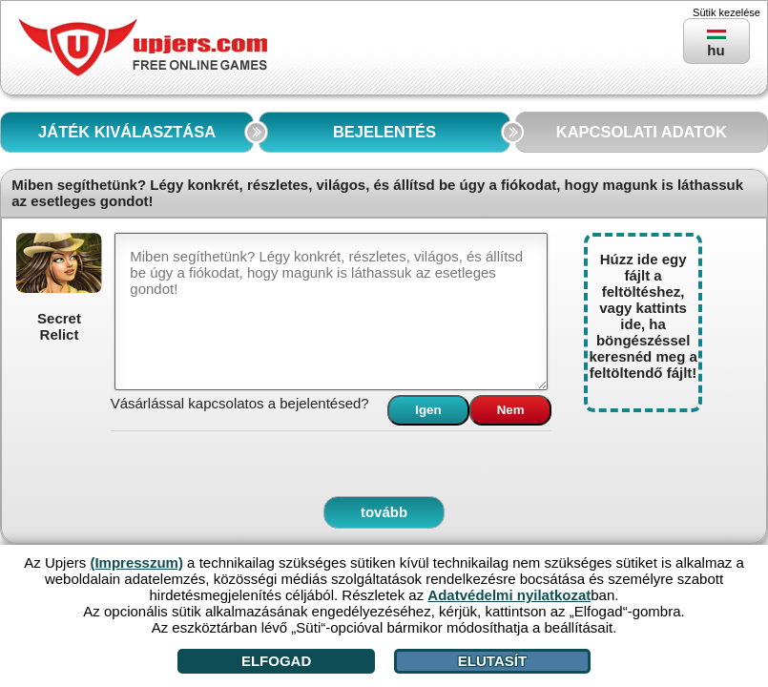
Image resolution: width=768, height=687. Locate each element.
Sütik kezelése (726, 12)
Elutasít (492, 661)
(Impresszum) (136, 562)
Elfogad (276, 661)
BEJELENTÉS (384, 131)
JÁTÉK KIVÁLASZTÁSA (127, 131)
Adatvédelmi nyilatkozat (509, 595)
